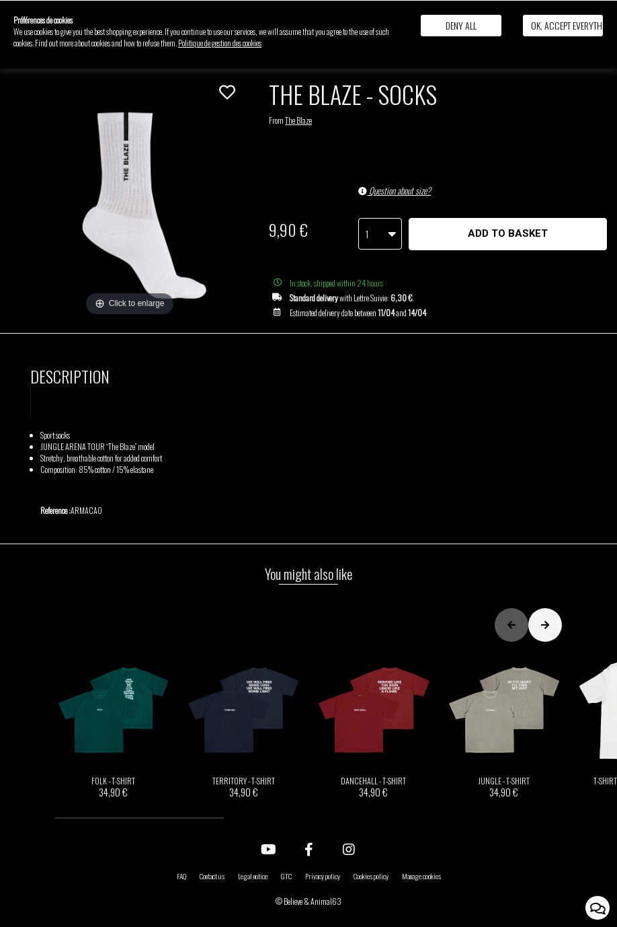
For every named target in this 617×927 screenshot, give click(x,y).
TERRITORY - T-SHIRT (243, 725)
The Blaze (298, 120)
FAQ (181, 875)
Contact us (212, 875)
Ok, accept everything (567, 25)
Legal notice (253, 875)
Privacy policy (322, 875)
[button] (139, 818)
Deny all (461, 25)
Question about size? (394, 190)
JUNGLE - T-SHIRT (504, 725)
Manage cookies (421, 875)
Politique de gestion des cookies (219, 42)
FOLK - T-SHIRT (113, 725)
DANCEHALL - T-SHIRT (373, 725)
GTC (286, 875)
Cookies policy (371, 875)
